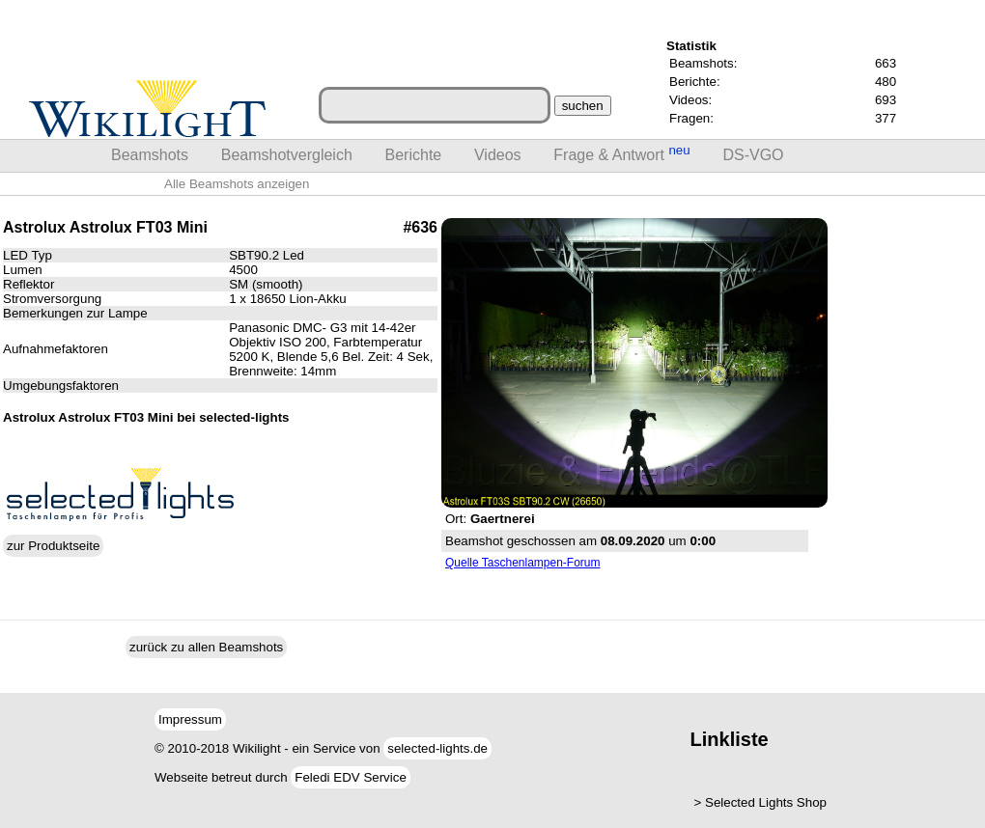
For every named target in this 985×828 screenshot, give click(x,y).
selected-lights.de (437, 748)
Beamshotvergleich (286, 155)
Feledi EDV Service (351, 777)
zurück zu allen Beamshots (206, 647)
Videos (497, 155)
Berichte (413, 155)
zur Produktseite (53, 545)
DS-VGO (752, 155)
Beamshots (149, 155)
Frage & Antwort (621, 153)
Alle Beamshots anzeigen (236, 184)
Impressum (190, 719)
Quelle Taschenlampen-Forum (523, 562)
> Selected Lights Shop (760, 802)
